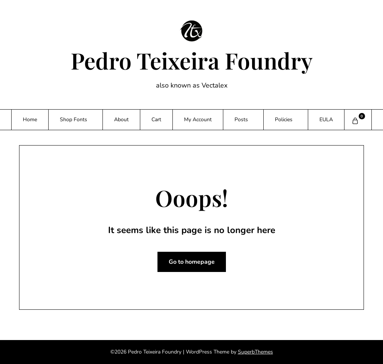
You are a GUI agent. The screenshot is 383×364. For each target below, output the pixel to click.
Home (30, 119)
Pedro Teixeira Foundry (192, 60)
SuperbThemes (255, 351)
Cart (156, 119)
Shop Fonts (73, 119)
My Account (198, 119)
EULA (326, 119)
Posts (241, 119)
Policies (283, 119)
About (121, 119)
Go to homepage (192, 262)
